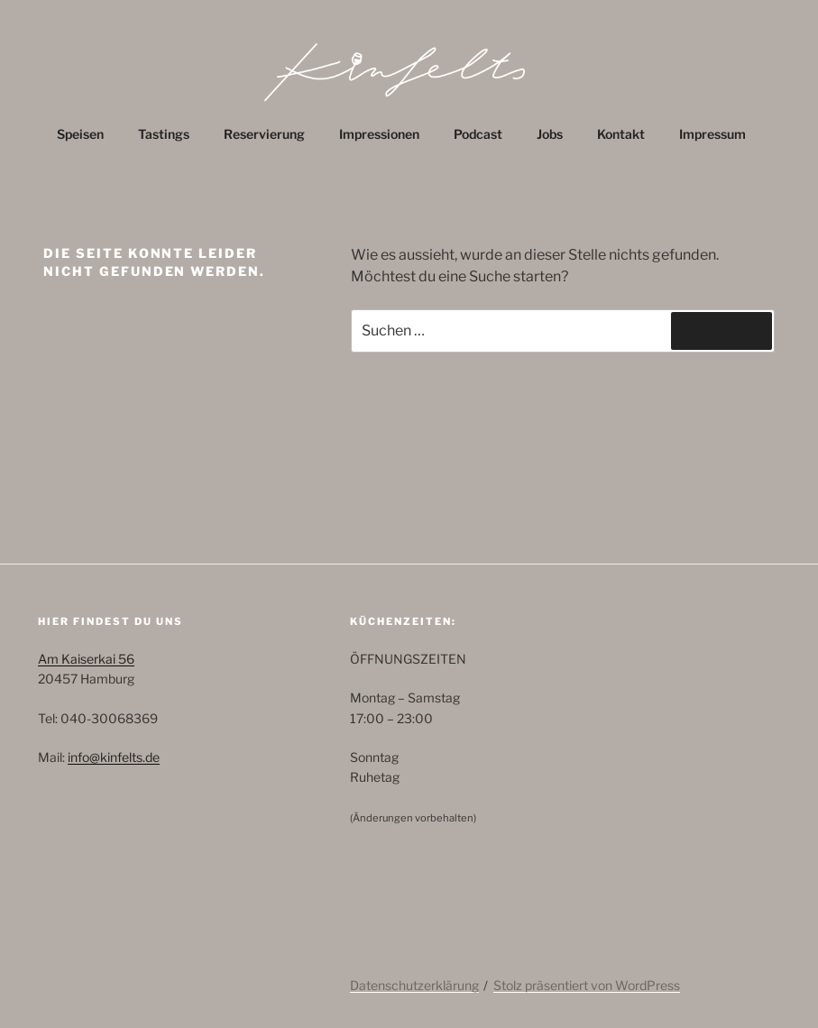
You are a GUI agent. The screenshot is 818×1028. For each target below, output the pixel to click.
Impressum (712, 134)
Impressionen (379, 134)
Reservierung (264, 134)
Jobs (550, 134)
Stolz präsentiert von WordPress (586, 985)
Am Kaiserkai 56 (86, 658)
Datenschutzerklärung (414, 985)
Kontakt (621, 134)
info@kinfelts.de (114, 757)
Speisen (80, 134)
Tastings (163, 134)
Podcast (478, 134)
